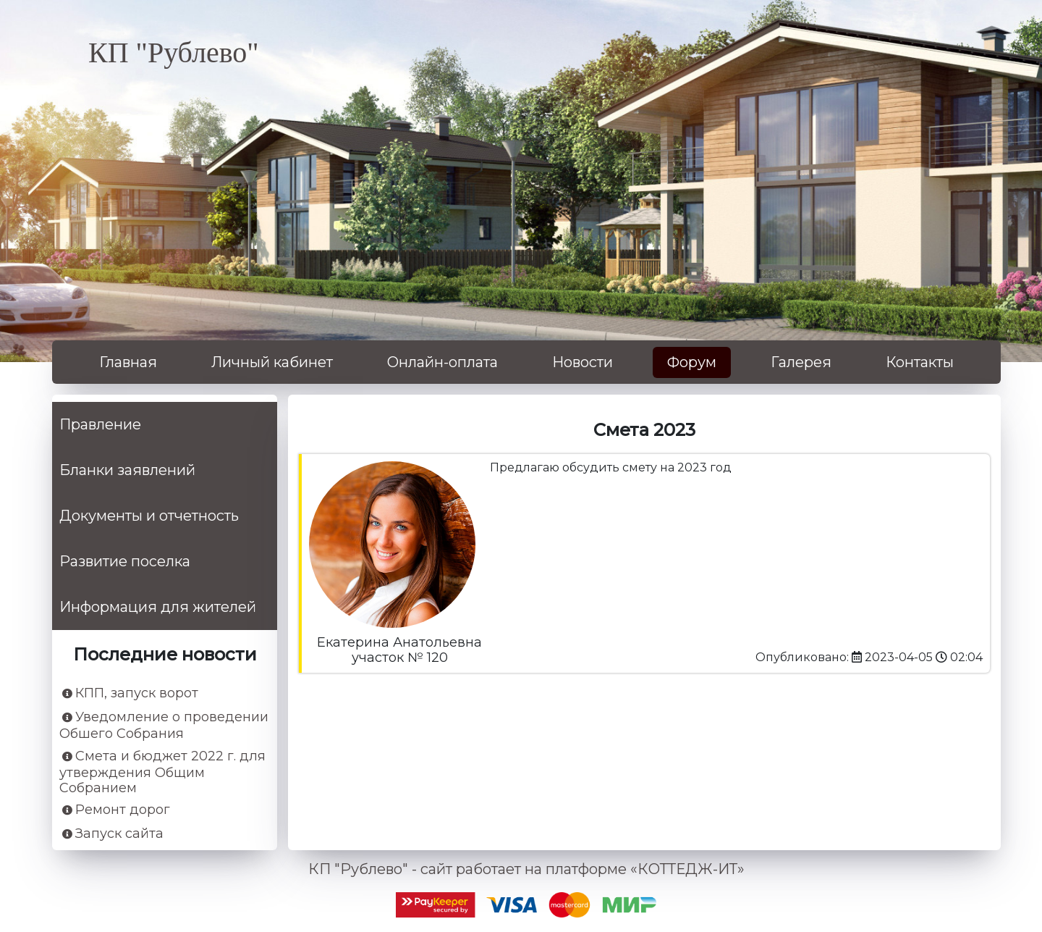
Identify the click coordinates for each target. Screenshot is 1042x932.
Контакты (920, 362)
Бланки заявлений (127, 470)
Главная (128, 362)
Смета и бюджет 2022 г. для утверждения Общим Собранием (162, 772)
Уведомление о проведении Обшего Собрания (163, 726)
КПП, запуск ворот (130, 693)
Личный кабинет (272, 362)
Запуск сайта (113, 833)
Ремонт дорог (116, 810)
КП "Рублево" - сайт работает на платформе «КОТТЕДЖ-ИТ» (526, 869)
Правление (100, 424)
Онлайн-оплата (442, 362)
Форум (691, 362)
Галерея (801, 362)
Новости (582, 362)
